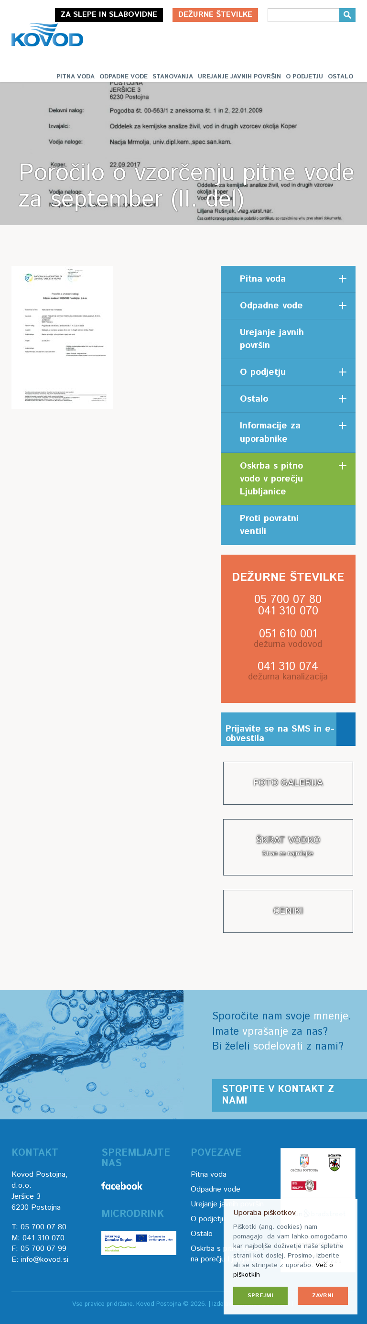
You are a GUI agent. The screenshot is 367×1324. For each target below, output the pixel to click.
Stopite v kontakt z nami (278, 1095)
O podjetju (304, 76)
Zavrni (323, 1295)
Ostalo (340, 76)
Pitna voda (75, 76)
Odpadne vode (123, 76)
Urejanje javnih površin (239, 76)
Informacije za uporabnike (270, 432)
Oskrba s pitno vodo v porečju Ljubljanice (271, 479)
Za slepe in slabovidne (109, 14)
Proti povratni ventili (269, 525)
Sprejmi (260, 1295)
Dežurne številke (215, 14)
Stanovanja (172, 76)
